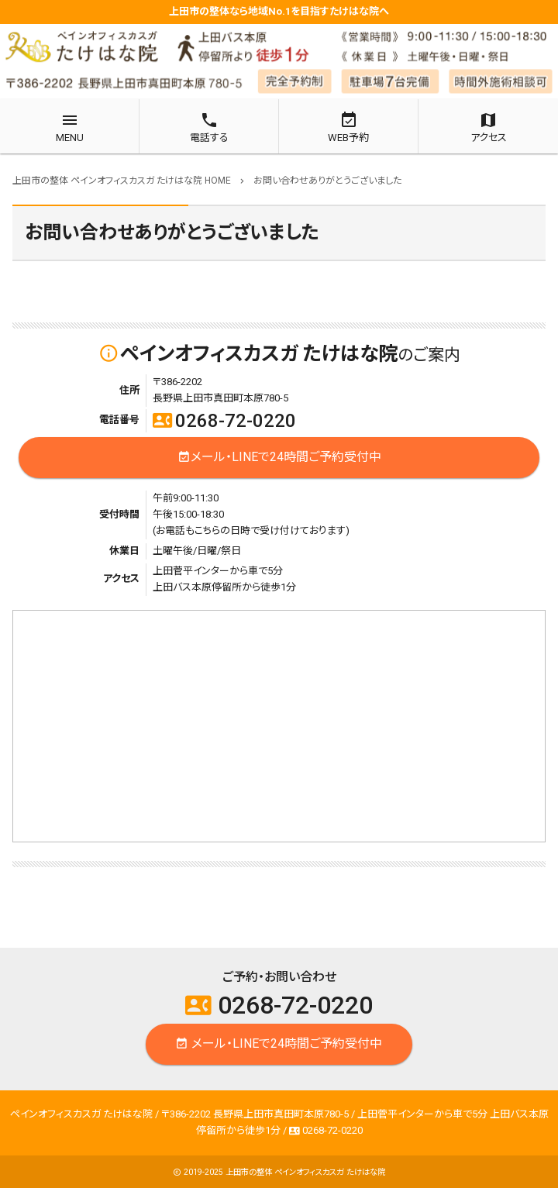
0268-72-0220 (224, 421)
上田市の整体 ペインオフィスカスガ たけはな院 (305, 1172)
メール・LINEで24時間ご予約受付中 (279, 457)
